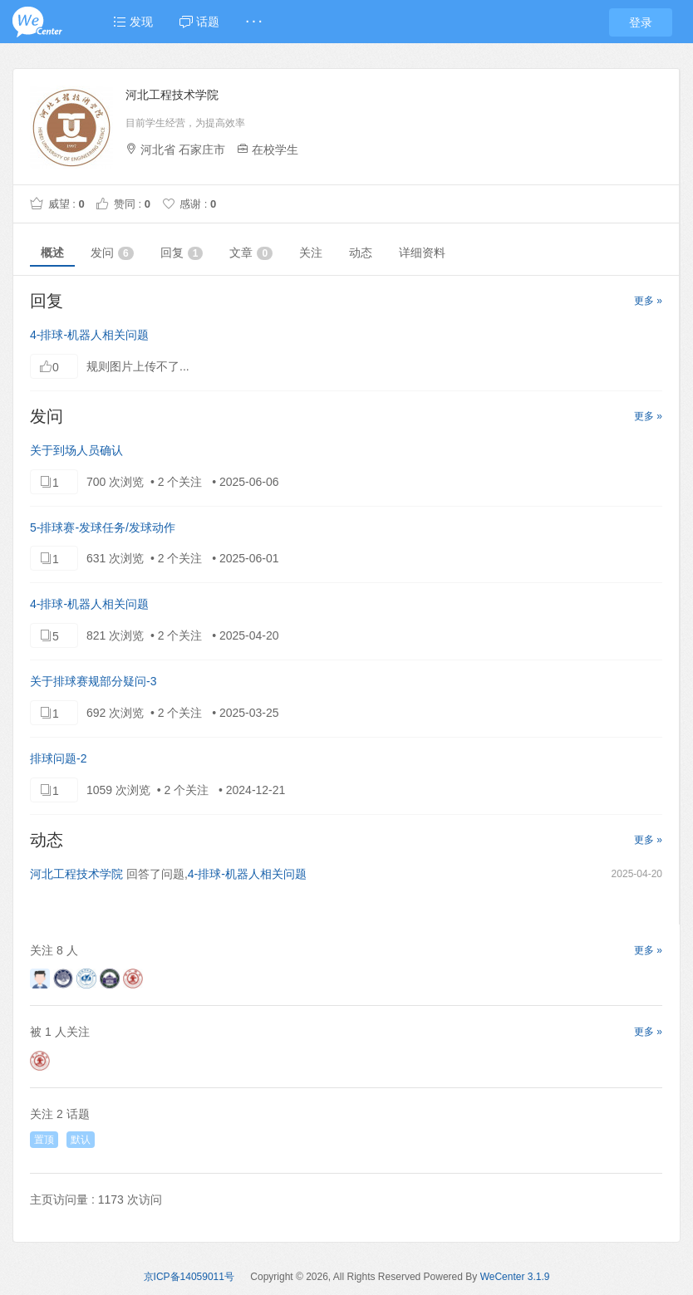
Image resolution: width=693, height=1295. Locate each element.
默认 (81, 1139)
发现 (133, 21)
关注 (310, 252)
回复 (182, 253)
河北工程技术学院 (76, 874)
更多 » (648, 301)
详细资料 (422, 252)
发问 (112, 253)
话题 (199, 21)
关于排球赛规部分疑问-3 (93, 681)
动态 (360, 252)
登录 (640, 22)
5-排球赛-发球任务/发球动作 (102, 527)
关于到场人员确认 (76, 450)
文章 (251, 253)
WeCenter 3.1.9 (515, 1277)
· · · (254, 21)
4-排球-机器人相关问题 (89, 334)
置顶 (44, 1139)
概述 (52, 252)
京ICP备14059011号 (189, 1277)
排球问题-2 (58, 758)
